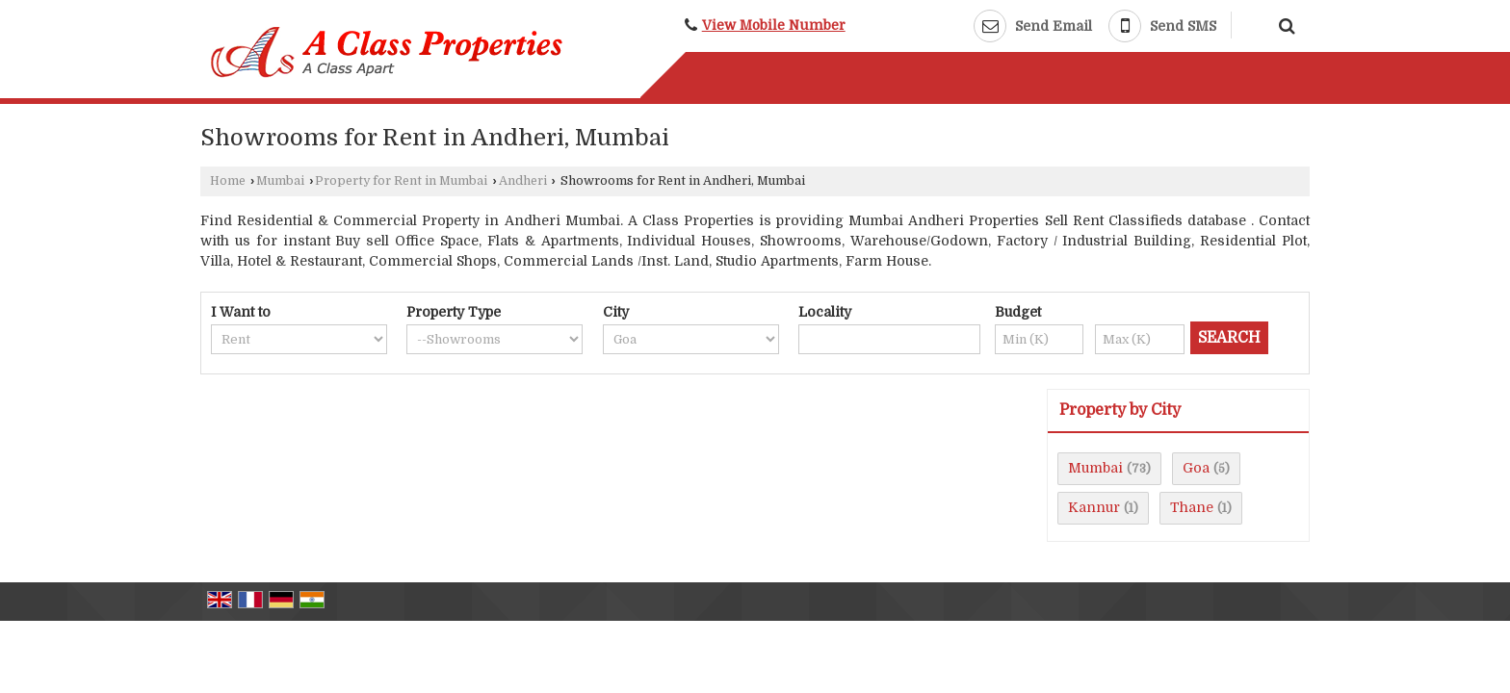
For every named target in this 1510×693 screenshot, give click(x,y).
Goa (1196, 467)
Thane (1191, 507)
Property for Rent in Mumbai (401, 181)
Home (228, 181)
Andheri (523, 181)
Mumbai (280, 181)
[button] (774, 25)
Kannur (1094, 507)
